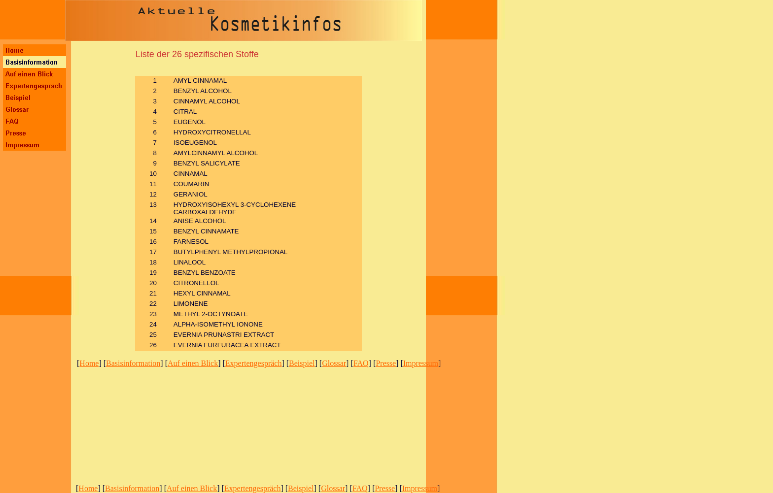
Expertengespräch (253, 363)
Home (89, 363)
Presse (386, 363)
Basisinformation (133, 363)
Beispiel (302, 363)
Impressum (420, 363)
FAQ (361, 363)
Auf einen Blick (193, 363)
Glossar (334, 363)
